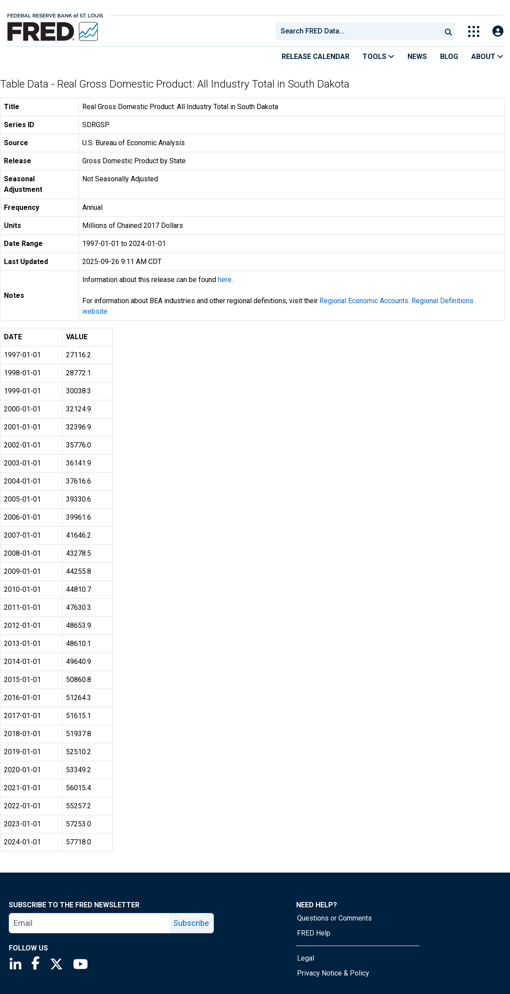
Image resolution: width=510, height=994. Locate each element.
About (487, 56)
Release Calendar (315, 56)
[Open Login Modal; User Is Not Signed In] (497, 31)
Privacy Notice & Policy (333, 973)
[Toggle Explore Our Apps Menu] (473, 31)
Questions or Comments (334, 918)
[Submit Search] (448, 31)
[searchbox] (359, 31)
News (417, 56)
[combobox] (357, 31)
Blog (449, 56)
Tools (378, 56)
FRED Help (313, 933)
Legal (305, 958)
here (224, 279)
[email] (89, 923)
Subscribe (191, 923)
